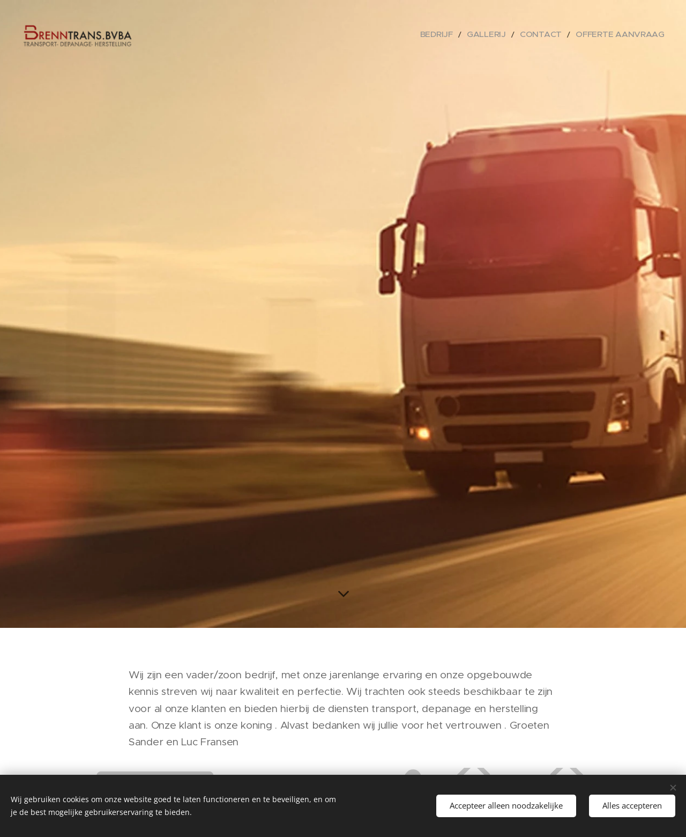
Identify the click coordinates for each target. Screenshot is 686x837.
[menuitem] (466, 34)
